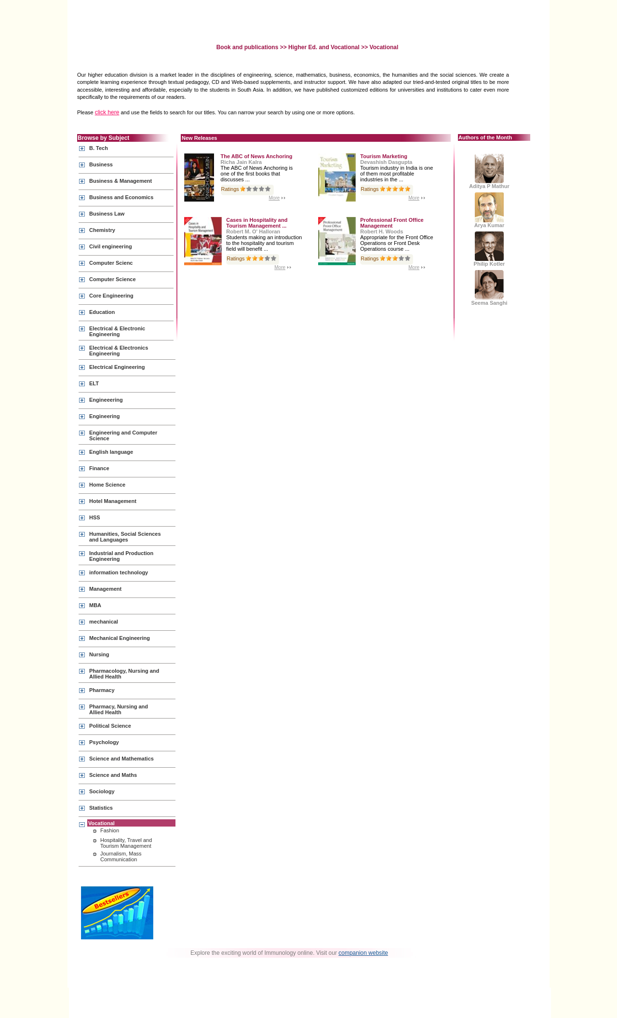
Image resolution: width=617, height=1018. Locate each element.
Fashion (109, 830)
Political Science (110, 726)
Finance (99, 468)
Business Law (106, 214)
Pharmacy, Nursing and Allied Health (118, 709)
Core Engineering (111, 296)
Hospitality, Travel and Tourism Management (126, 843)
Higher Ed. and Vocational (324, 47)
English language (111, 452)
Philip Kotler (489, 249)
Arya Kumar (489, 210)
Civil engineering (110, 246)
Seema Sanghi (489, 288)
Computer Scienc (111, 263)
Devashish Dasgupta (386, 162)
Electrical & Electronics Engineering (118, 350)
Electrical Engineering (117, 367)
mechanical (103, 621)
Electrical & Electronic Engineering (117, 331)
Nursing (99, 654)
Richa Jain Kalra (241, 162)
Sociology (102, 791)
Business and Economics (121, 197)
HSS (94, 517)
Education (102, 312)
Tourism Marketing (383, 156)
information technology (118, 572)
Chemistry (102, 230)
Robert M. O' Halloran (253, 231)
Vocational (101, 823)
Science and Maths (113, 775)
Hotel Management (112, 501)
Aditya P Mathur (489, 171)
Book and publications (248, 47)
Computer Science (112, 279)
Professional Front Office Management (391, 223)
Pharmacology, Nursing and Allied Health (124, 673)
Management (105, 589)
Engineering (104, 416)
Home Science (107, 485)
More (274, 198)
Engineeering (106, 400)
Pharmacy (102, 690)
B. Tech (98, 148)
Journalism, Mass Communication (121, 856)
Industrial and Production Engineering (121, 556)
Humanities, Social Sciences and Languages (125, 537)
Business (101, 164)
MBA (95, 605)
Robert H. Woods (381, 231)
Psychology (104, 742)
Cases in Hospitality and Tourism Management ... (256, 223)
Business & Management (120, 181)
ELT (94, 383)
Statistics (101, 808)
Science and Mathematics (121, 758)
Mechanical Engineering (119, 638)
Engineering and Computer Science (123, 435)
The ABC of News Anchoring (257, 156)
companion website (363, 953)
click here (107, 112)
